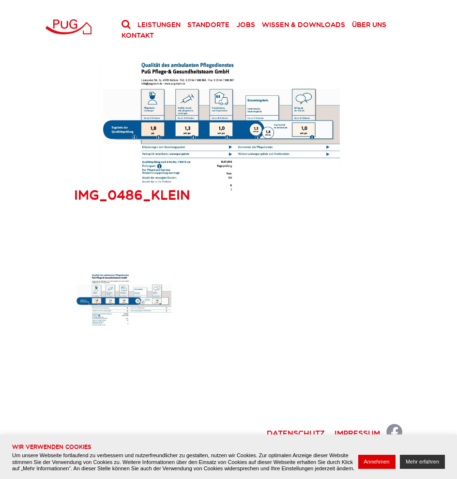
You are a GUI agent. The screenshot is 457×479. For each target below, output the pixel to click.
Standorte (208, 25)
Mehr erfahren (422, 461)
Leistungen (159, 25)
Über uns (369, 25)
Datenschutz (296, 433)
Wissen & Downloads (303, 25)
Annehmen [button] (377, 461)
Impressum (357, 433)
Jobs (245, 25)
